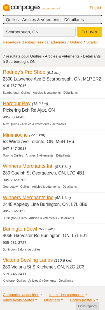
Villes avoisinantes (18, 300)
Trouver (89, 32)
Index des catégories (66, 295)
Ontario (76, 42)
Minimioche (15, 135)
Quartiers (52, 300)
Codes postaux (82, 300)
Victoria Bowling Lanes (28, 260)
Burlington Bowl (20, 229)
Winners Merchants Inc (28, 197)
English (96, 8)
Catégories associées (21, 295)
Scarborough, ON (22, 31)
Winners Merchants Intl (28, 166)
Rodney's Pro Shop (24, 72)
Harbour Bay (17, 103)
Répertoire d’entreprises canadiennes (34, 42)
